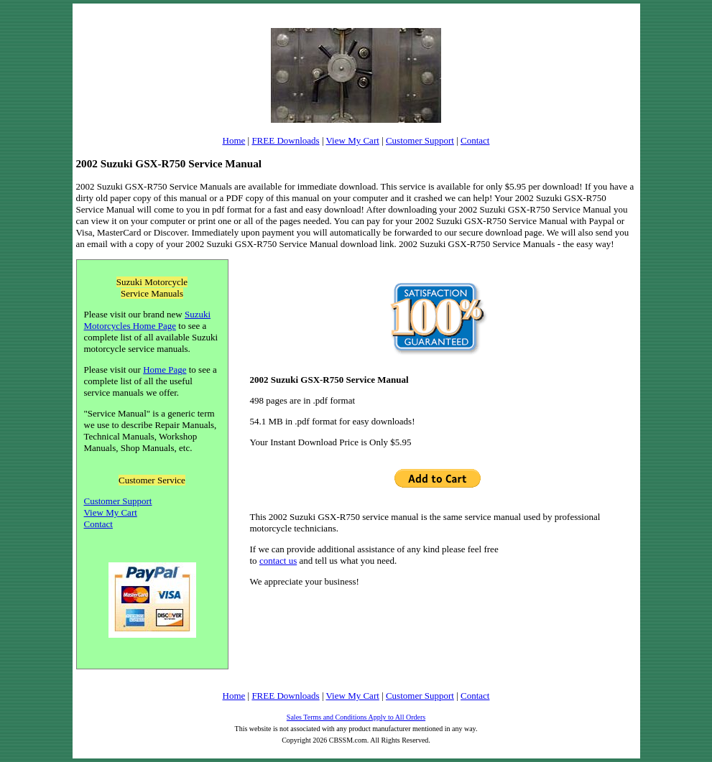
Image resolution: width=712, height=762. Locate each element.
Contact (475, 140)
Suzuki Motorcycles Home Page (147, 320)
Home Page (164, 369)
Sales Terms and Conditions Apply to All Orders (356, 717)
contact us (278, 560)
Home (234, 140)
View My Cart (352, 140)
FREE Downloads (285, 140)
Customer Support (420, 140)
